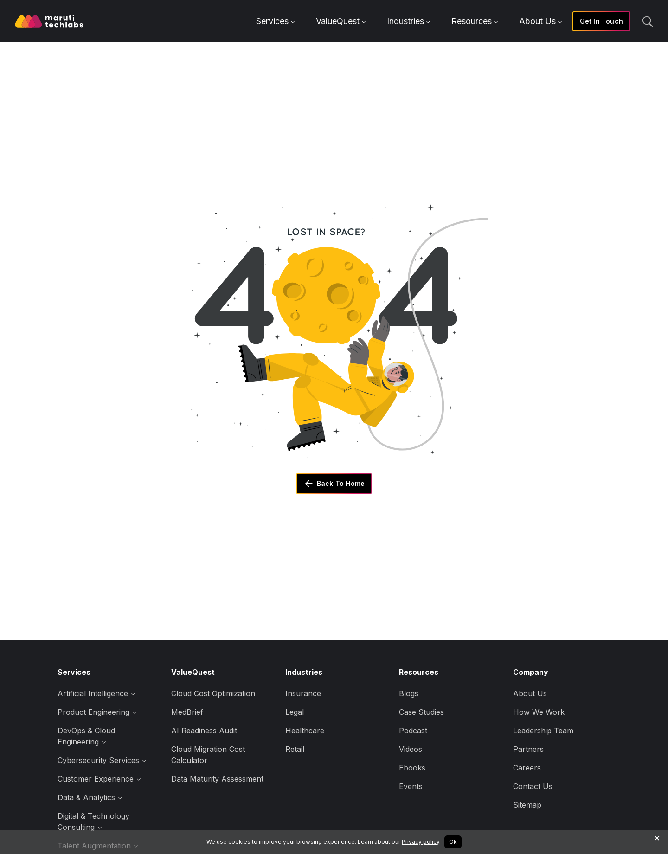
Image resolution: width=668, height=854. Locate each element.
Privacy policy (420, 841)
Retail (294, 749)
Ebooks (412, 767)
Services (275, 21)
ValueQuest (341, 21)
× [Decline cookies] (657, 837)
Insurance (303, 693)
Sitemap (527, 804)
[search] (647, 21)
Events (411, 786)
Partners (528, 749)
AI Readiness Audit (204, 730)
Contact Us (532, 786)
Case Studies (421, 712)
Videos (410, 749)
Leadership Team (543, 730)
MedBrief (187, 712)
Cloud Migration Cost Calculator (208, 754)
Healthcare (304, 730)
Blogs (408, 693)
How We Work (539, 712)
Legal (294, 712)
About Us (540, 21)
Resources (474, 21)
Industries (408, 21)
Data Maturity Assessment (217, 778)
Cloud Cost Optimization (213, 693)
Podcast (413, 730)
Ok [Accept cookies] (453, 841)
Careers (527, 767)
